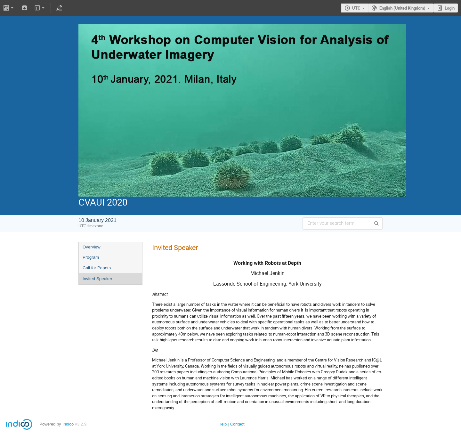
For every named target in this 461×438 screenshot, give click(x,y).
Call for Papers (97, 267)
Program (91, 257)
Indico (68, 424)
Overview (92, 247)
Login (450, 8)
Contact (237, 424)
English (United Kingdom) (402, 8)
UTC (356, 8)
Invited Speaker (97, 278)
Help (222, 424)
